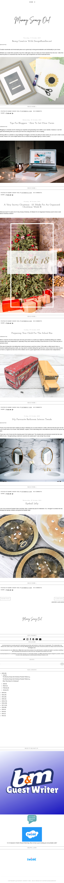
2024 (3, 692)
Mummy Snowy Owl (24, 880)
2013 (3, 713)
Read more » (32, 106)
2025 (3, 673)
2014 (3, 711)
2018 (3, 703)
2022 (3, 694)
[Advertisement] (32, 731)
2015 (3, 709)
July (4, 675)
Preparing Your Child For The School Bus (32, 333)
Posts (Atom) (61, 602)
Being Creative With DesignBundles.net (32, 41)
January (5, 690)
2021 (3, 696)
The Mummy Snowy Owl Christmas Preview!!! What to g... (17, 677)
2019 (3, 701)
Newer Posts (5, 598)
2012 (3, 715)
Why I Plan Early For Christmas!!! (11, 681)
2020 (3, 699)
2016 (3, 707)
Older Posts (59, 598)
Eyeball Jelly (32, 504)
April (4, 683)
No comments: (37, 111)
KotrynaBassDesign (49, 880)
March (4, 685)
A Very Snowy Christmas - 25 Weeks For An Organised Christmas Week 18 (32, 206)
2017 (3, 705)
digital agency (37, 136)
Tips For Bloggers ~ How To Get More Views (32, 123)
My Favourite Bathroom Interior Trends (32, 419)
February (5, 688)
